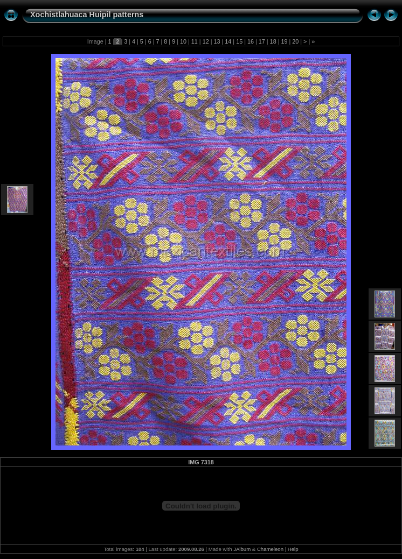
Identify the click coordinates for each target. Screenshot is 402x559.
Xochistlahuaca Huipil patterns (86, 14)
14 (228, 41)
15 (239, 41)
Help (293, 549)
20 (295, 41)
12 (206, 41)
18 (273, 41)
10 (183, 41)
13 (216, 41)
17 (262, 41)
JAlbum (242, 549)
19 (284, 41)
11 (194, 41)
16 (250, 41)
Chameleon (270, 549)
